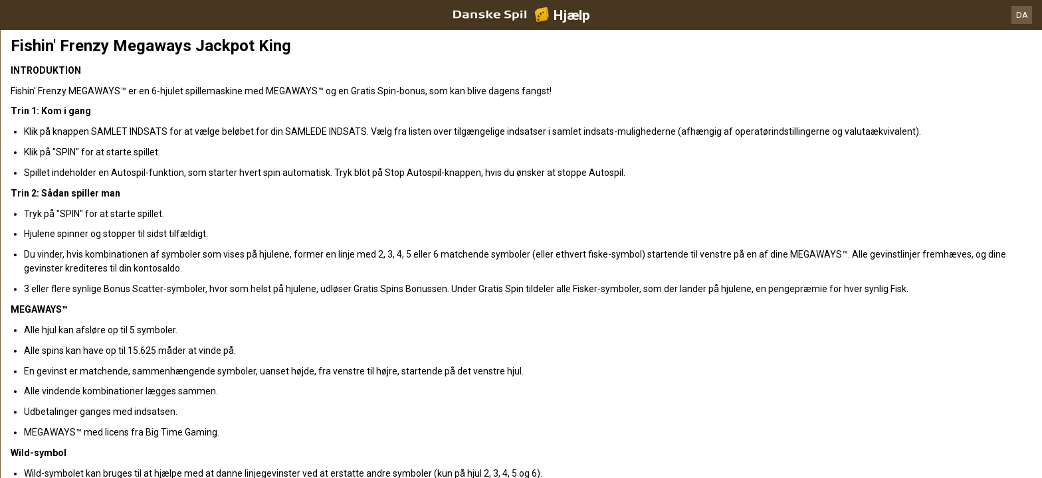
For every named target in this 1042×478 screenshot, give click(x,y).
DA (1022, 15)
